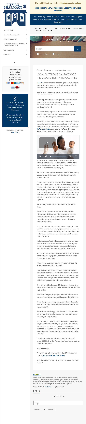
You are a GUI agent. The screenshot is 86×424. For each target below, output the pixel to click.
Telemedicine (8, 50)
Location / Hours (78, 28)
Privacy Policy (15, 132)
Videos (57, 54)
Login (50, 30)
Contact (6, 55)
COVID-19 (40, 83)
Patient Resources (11, 34)
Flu (44, 410)
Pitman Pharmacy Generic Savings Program (14, 45)
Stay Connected (10, 39)
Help (46, 28)
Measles (50, 410)
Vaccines (37, 410)
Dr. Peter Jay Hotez (43, 129)
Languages (38, 28)
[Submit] (77, 49)
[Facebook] (14, 63)
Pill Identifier (54, 28)
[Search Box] (54, 48)
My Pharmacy (8, 30)
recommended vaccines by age (54, 355)
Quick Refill (66, 28)
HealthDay (48, 387)
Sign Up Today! (41, 30)
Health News (43, 54)
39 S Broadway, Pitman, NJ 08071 (46, 17)
